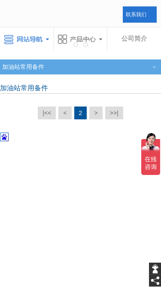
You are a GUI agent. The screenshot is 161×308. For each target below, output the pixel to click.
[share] (155, 281)
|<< (47, 113)
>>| (114, 113)
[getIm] (155, 269)
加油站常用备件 (23, 66)
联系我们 (136, 15)
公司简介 (134, 38)
